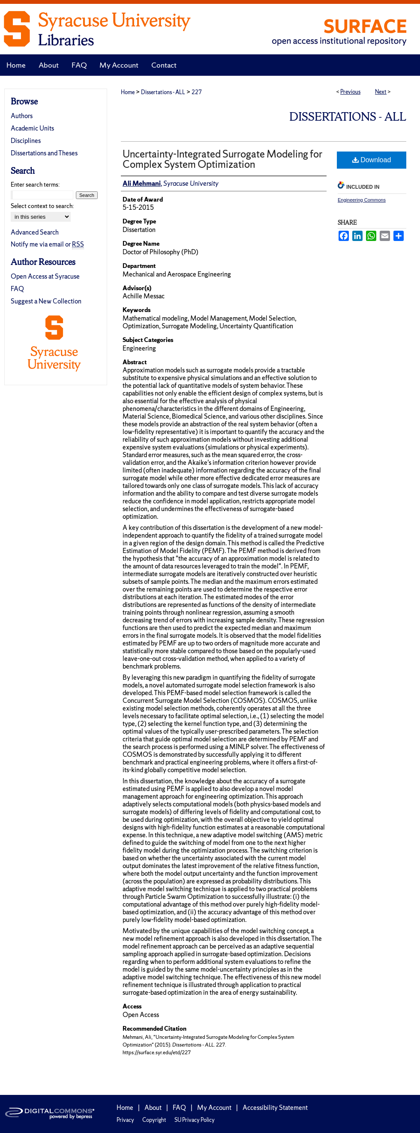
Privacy (125, 1120)
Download (371, 160)
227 (197, 92)
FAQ (17, 288)
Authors (22, 115)
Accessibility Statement (275, 1107)
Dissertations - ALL (163, 92)
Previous (350, 91)
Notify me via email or (47, 244)
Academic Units (32, 128)
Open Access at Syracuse (45, 276)
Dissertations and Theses (44, 153)
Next (381, 91)
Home (128, 92)
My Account (214, 1107)
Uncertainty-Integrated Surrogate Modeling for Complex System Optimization (222, 159)
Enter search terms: (35, 184)
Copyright (154, 1120)
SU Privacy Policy (194, 1120)
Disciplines (26, 140)
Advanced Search (35, 232)
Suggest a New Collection (46, 301)
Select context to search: (42, 206)
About (153, 1107)
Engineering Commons (362, 199)
